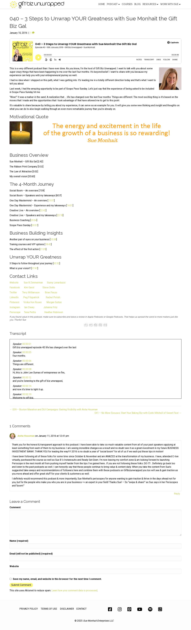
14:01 (70, 205)
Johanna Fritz (50, 307)
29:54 (34, 220)
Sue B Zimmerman (33, 282)
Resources (149, 4)
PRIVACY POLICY (28, 608)
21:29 (43, 249)
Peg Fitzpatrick (31, 297)
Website (14, 282)
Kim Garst (29, 287)
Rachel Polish (53, 297)
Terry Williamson (31, 292)
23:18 (60, 215)
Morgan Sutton (54, 302)
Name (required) (19, 540)
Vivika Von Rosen (32, 302)
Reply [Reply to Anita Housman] (177, 493)
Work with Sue (169, 4)
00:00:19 (26, 394)
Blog (137, 4)
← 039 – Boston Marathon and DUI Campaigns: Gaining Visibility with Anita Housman (54, 409)
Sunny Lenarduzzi (56, 282)
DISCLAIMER (67, 608)
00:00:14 (26, 386)
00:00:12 (26, 377)
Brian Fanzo (51, 292)
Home (101, 4)
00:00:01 (26, 344)
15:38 (53, 239)
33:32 (56, 263)
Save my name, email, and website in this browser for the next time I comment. (57, 579)
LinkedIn (14, 297)
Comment (15, 507)
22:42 (43, 210)
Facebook (15, 287)
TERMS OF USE (49, 608)
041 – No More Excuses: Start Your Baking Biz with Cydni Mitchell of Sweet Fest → (138, 413)
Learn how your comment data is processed (74, 590)
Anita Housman (26, 435)
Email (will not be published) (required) (31, 553)
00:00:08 (26, 369)
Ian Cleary (29, 307)
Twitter (13, 292)
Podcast (112, 4)
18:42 (48, 244)
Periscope (15, 312)
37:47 (34, 268)
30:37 (35, 225)
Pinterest (15, 302)
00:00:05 (26, 352)
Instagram (15, 307)
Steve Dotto (49, 287)
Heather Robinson (53, 312)
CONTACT (81, 608)
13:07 (51, 200)
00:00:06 (26, 360)
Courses (127, 4)
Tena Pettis (30, 312)
